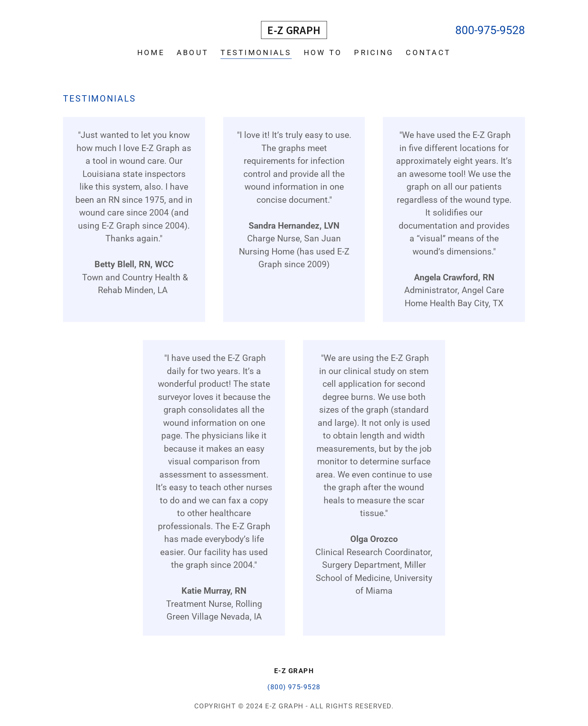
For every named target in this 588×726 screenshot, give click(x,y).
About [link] (192, 52)
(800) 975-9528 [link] (294, 687)
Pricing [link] (374, 52)
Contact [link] (428, 52)
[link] (294, 31)
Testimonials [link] (255, 52)
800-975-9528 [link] (490, 30)
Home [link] (151, 52)
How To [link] (323, 52)
